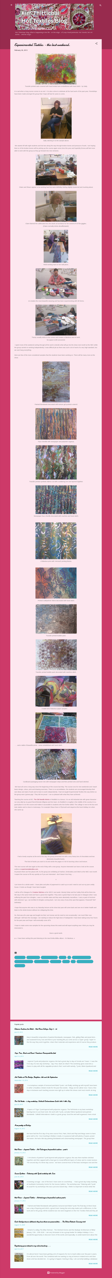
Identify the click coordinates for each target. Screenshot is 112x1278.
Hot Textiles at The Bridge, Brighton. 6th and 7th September (35, 1077)
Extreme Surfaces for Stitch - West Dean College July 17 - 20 (35, 1029)
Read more (93, 1047)
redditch (66, 962)
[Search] (100, 5)
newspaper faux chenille (23, 962)
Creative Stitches (38, 892)
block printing (20, 957)
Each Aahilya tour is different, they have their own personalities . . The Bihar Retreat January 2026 (50, 1221)
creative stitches (33, 957)
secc (73, 962)
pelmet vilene (55, 962)
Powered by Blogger (56, 1273)
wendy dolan (19, 966)
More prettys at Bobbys (22, 1125)
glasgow (63, 957)
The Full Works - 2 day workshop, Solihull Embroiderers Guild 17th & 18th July (42, 1101)
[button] (96, 43)
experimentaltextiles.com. (29, 869)
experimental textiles (49, 957)
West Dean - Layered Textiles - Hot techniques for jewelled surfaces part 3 (40, 1197)
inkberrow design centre (81, 957)
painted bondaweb (41, 962)
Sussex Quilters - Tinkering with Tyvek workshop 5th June (34, 1173)
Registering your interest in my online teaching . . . (32, 1246)
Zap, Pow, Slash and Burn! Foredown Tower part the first (35, 1053)
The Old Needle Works (41, 799)
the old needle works (84, 962)
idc (69, 957)
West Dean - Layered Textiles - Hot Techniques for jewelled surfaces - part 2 (41, 1149)
